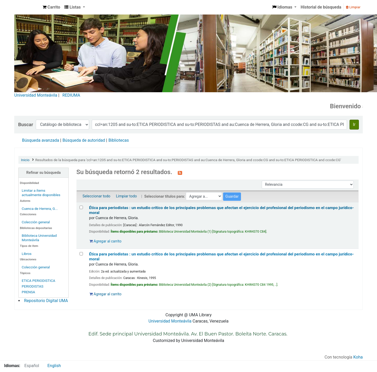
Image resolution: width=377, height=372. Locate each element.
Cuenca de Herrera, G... (40, 208)
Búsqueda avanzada (40, 140)
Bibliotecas (118, 140)
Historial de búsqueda (321, 7)
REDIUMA (71, 95)
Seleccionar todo (96, 196)
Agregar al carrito (105, 241)
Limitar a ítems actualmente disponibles (41, 192)
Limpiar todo (126, 196)
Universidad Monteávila (35, 95)
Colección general (36, 222)
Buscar (25, 124)
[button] (51, 7)
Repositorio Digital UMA (46, 300)
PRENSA (28, 292)
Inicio (25, 160)
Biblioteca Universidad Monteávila (27, 7)
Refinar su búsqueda (43, 172)
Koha (358, 357)
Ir (354, 124)
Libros (27, 254)
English (54, 365)
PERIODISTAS (32, 286)
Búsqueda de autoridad (83, 140)
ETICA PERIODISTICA (38, 280)
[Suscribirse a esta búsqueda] (180, 172)
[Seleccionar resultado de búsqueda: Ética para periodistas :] (81, 207)
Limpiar (353, 7)
